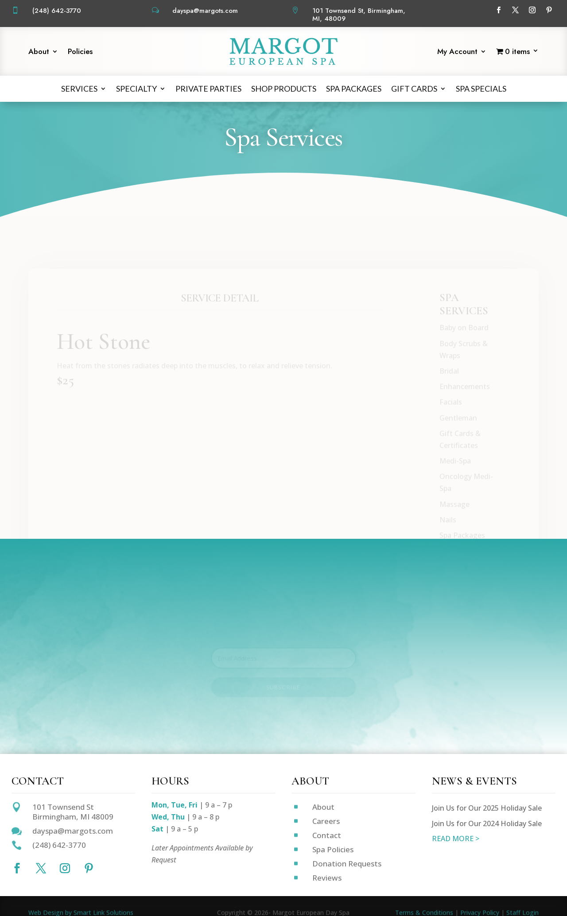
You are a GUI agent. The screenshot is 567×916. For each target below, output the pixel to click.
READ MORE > (455, 838)
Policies (80, 52)
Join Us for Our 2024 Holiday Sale (487, 823)
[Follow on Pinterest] (548, 10)
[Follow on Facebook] (498, 10)
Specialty (136, 88)
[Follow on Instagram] (532, 10)
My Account (457, 52)
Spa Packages (353, 88)
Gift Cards (414, 88)
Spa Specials (481, 88)
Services (79, 88)
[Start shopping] (517, 52)
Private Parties (208, 88)
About (38, 52)
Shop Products (283, 88)
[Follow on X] (515, 10)
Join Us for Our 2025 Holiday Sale (487, 808)
